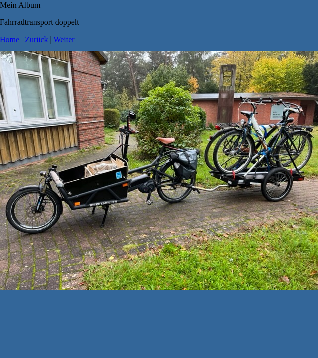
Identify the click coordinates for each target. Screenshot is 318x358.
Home (9, 39)
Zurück (36, 39)
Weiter (63, 39)
